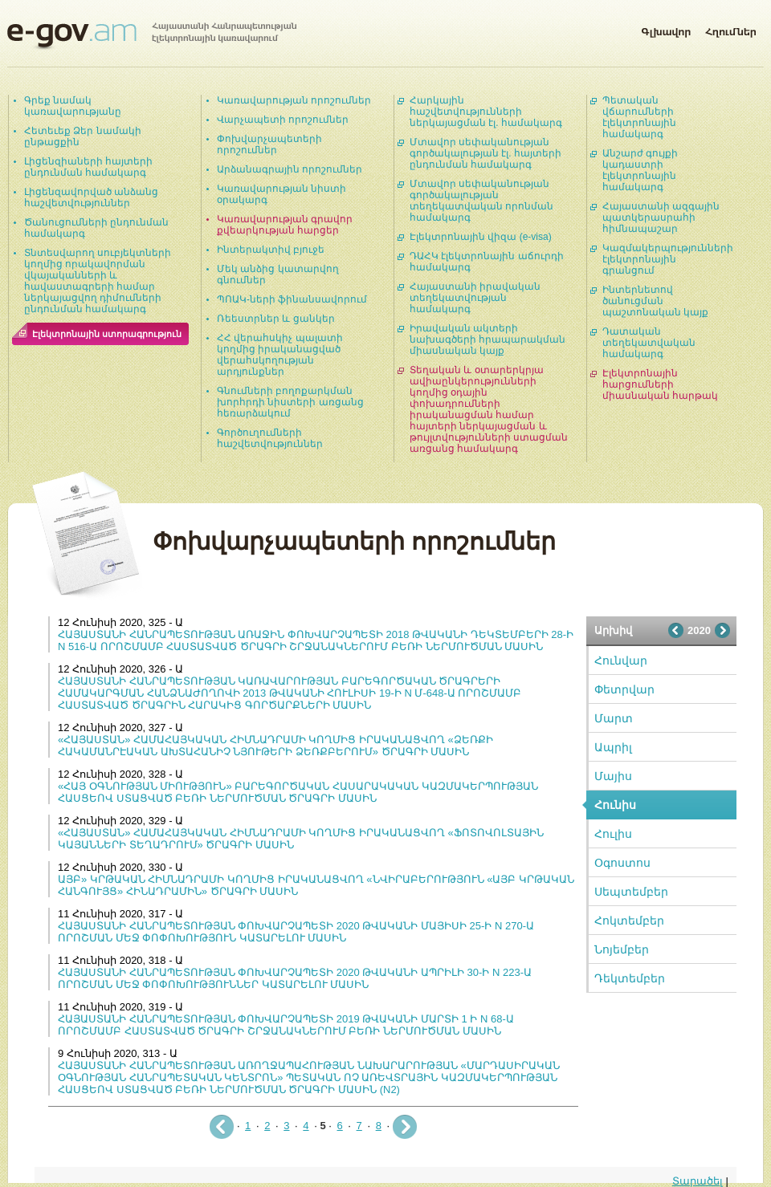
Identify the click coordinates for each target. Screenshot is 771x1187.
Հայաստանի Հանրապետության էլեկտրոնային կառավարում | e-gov (151, 36)
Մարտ (613, 718)
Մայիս (613, 776)
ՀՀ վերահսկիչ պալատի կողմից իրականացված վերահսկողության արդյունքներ (280, 354)
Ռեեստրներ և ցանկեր (276, 318)
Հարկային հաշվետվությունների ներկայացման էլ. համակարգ (486, 111)
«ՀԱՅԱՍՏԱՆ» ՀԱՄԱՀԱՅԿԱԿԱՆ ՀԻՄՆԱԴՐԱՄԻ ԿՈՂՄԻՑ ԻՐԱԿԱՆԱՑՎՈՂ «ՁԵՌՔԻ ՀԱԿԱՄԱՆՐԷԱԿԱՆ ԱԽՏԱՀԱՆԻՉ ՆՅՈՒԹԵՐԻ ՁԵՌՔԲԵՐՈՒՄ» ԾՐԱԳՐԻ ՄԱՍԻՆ (275, 746)
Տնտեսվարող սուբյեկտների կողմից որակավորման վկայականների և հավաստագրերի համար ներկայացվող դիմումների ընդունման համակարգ (97, 281)
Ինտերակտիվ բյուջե (270, 249)
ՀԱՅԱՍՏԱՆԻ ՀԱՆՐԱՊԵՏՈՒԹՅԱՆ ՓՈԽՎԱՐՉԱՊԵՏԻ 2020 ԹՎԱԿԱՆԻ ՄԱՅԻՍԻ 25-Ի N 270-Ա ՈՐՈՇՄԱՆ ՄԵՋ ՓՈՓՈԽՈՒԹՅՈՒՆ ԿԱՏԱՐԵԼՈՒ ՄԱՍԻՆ (296, 932)
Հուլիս (613, 833)
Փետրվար (624, 689)
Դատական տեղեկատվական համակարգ (649, 343)
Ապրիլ (613, 747)
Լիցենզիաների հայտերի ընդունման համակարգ (88, 167)
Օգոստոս (622, 862)
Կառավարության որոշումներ (294, 100)
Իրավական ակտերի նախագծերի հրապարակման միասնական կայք (487, 339)
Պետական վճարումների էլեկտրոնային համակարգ (639, 117)
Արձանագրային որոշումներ (289, 169)
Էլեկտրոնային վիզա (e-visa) (481, 236)
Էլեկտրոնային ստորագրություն (107, 334)
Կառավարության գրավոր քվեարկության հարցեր (285, 224)
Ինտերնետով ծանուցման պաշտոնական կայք (655, 301)
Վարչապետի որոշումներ (283, 119)
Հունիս (615, 805)
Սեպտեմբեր (631, 891)
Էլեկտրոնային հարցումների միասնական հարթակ (660, 384)
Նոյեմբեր (621, 949)
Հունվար (620, 660)
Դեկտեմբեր (629, 978)
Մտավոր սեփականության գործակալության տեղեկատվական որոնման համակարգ (481, 200)
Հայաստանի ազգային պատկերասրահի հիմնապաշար (661, 217)
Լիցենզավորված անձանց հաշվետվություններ (91, 197)
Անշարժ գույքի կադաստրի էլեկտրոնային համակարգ (640, 170)
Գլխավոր (666, 29)
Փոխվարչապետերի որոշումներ (269, 144)
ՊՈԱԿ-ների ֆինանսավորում (292, 299)
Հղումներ (731, 29)
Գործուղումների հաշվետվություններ (270, 438)
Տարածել (697, 1181)
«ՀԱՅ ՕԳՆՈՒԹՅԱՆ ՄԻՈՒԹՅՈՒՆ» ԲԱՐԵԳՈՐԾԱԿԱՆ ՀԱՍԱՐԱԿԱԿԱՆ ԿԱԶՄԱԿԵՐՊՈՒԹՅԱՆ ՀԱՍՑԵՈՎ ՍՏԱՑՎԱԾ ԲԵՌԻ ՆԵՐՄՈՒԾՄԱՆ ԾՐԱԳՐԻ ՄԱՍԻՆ (298, 792)
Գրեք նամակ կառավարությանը (72, 106)
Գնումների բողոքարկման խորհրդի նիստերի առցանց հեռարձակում (290, 402)
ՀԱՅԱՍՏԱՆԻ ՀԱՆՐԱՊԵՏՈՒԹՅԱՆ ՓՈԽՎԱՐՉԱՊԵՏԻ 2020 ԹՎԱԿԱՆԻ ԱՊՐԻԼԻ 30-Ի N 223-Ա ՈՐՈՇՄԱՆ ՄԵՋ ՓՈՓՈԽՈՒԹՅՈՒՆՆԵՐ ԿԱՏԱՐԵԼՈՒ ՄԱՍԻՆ (295, 978)
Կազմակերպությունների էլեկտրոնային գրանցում (667, 259)
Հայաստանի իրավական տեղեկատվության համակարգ (475, 298)
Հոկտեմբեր (629, 920)
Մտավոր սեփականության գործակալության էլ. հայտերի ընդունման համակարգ (485, 153)
